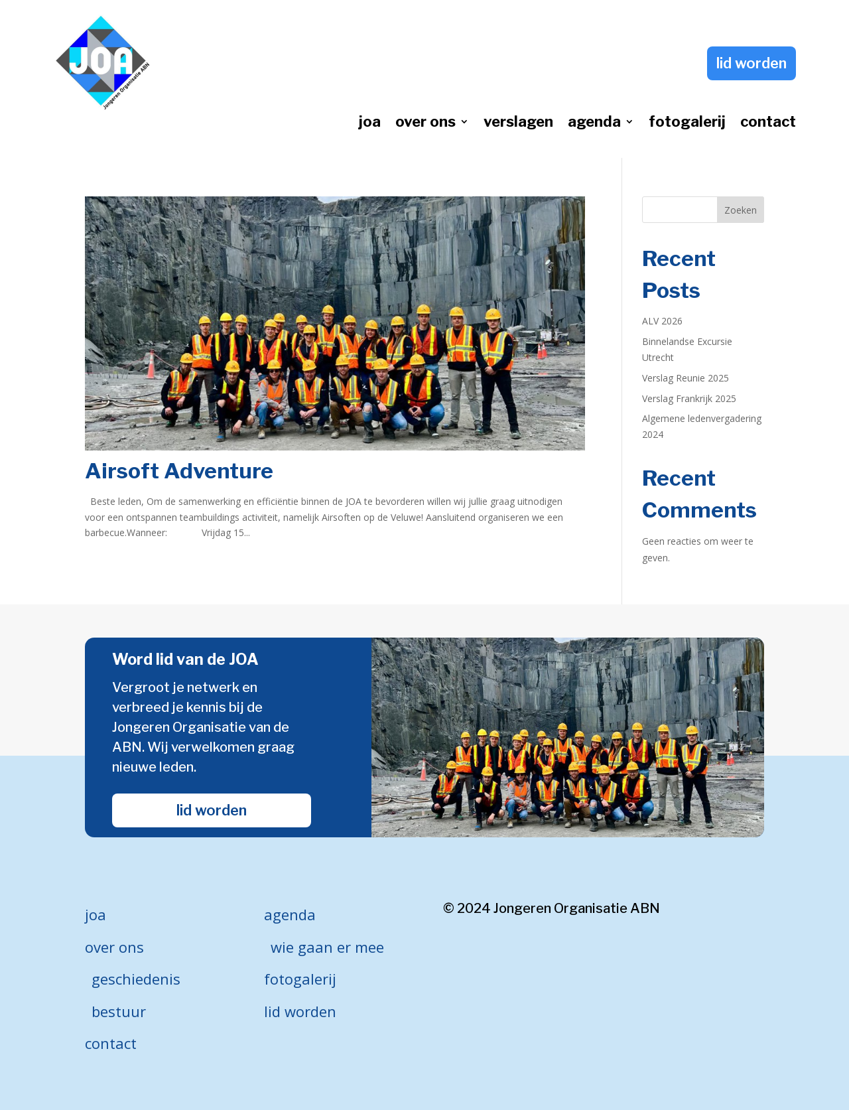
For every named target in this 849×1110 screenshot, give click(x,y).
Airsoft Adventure (179, 471)
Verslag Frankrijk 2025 (689, 398)
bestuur (119, 1011)
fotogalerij (687, 123)
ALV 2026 (662, 320)
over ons (425, 123)
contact (768, 123)
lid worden (751, 63)
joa (370, 123)
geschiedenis (136, 979)
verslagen (518, 123)
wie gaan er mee (327, 947)
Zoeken (740, 210)
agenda (594, 123)
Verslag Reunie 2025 (685, 378)
